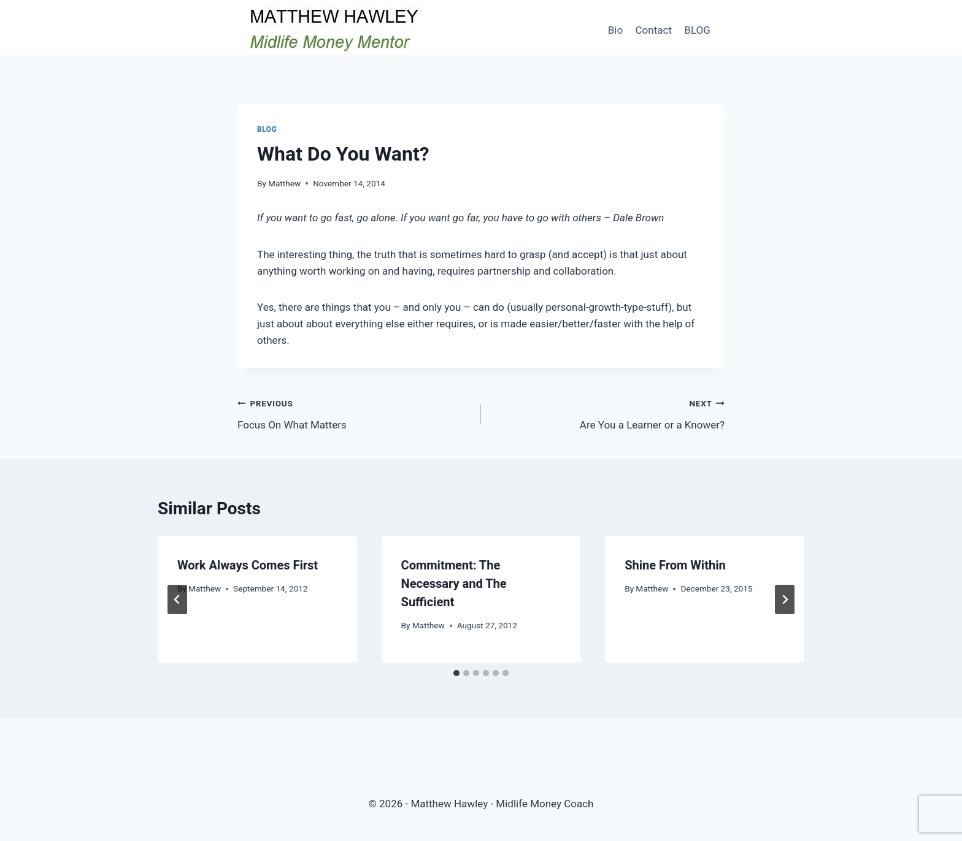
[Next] (785, 599)
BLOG (697, 30)
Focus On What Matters (354, 413)
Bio (615, 30)
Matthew (284, 183)
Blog (267, 129)
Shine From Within (675, 565)
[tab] (456, 673)
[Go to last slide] (177, 599)
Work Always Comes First (247, 565)
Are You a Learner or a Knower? (608, 413)
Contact (654, 30)
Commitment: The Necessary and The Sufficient (454, 583)
